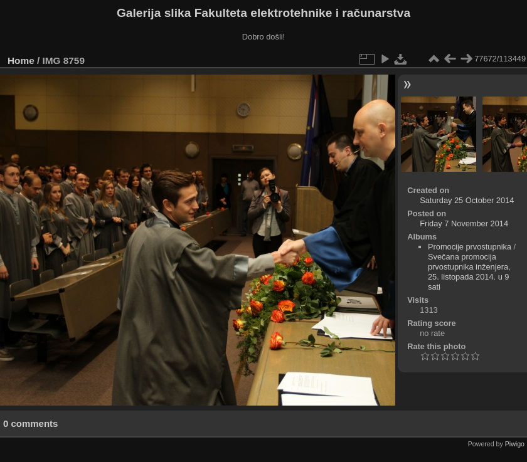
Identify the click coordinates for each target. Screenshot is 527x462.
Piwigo (514, 444)
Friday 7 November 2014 (464, 223)
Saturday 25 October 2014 (467, 200)
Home (21, 60)
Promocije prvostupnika (469, 246)
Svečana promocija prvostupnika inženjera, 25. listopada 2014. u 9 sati (469, 271)
